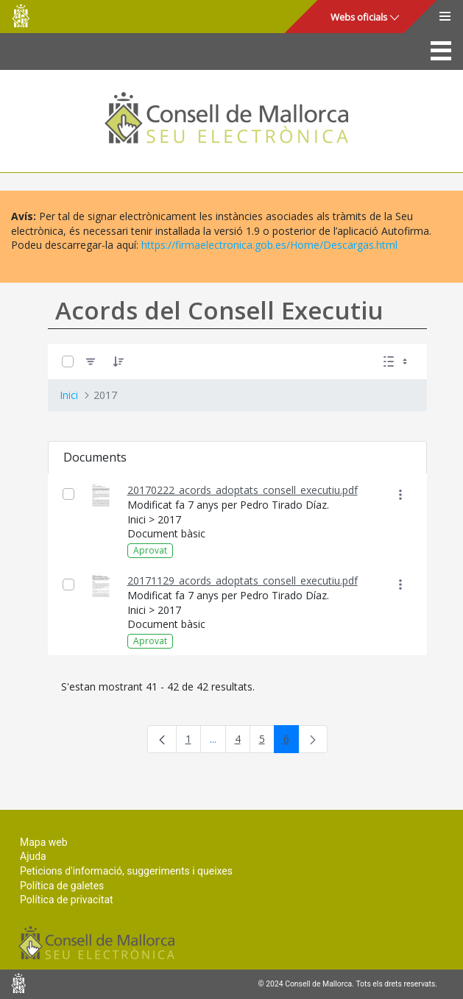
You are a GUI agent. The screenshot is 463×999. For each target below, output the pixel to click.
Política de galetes (62, 886)
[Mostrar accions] (400, 494)
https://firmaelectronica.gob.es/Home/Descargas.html (269, 245)
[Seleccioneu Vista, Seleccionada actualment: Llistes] (397, 361)
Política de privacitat (66, 900)
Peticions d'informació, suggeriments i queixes (126, 871)
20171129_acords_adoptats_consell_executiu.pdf (242, 580)
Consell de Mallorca (20, 15)
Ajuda (33, 856)
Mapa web (44, 842)
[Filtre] (90, 361)
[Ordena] (118, 361)
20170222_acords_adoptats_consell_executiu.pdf (242, 490)
